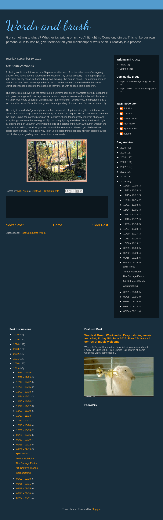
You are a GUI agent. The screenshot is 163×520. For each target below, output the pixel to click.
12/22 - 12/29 (131, 190)
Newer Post (15, 225)
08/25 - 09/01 (131, 296)
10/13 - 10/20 (131, 238)
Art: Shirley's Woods (134, 281)
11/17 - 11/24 (131, 214)
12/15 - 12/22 (131, 195)
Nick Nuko (129, 123)
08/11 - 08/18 (131, 306)
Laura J (124, 68)
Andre (123, 64)
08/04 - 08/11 (131, 311)
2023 (123, 162)
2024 (123, 157)
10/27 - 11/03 (131, 228)
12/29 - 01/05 (131, 185)
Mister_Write (130, 118)
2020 (123, 176)
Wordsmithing (130, 286)
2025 (123, 152)
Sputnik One (130, 128)
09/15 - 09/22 (131, 257)
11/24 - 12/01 (131, 209)
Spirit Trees (129, 266)
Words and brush (48, 25)
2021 (123, 171)
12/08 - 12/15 (131, 200)
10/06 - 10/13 (131, 243)
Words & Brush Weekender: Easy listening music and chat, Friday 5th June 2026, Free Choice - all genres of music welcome (118, 338)
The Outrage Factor (133, 276)
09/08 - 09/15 (131, 262)
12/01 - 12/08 (131, 204)
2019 (123, 181)
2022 (123, 167)
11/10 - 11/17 (131, 219)
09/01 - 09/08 (131, 292)
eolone (127, 133)
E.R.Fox (127, 108)
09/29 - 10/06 (131, 248)
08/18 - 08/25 (131, 301)
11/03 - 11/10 (131, 224)
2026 (123, 147)
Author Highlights (132, 271)
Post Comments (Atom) (33, 232)
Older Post (100, 225)
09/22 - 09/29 (131, 253)
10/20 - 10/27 (131, 233)
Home (57, 225)
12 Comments (51, 191)
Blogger (96, 509)
